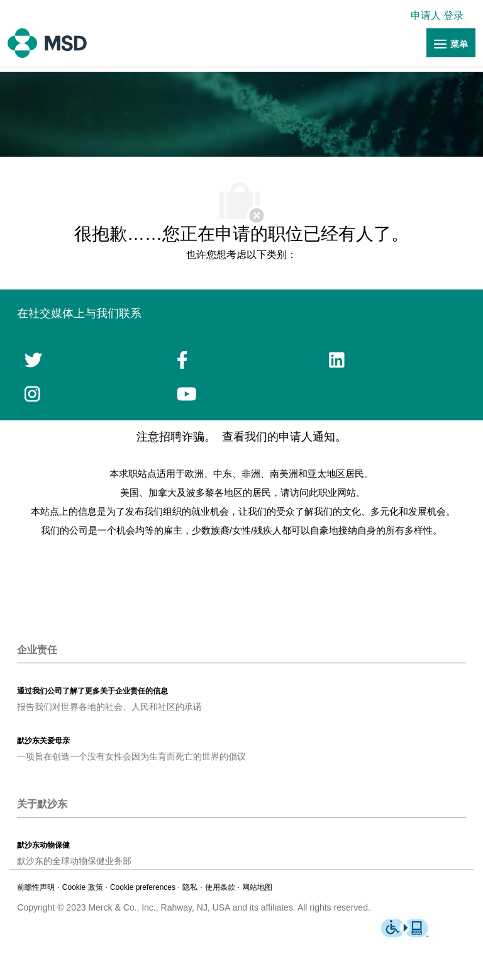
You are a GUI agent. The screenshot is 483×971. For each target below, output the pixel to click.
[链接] (450, 43)
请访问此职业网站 (318, 492)
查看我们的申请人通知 (278, 436)
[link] (440, 15)
